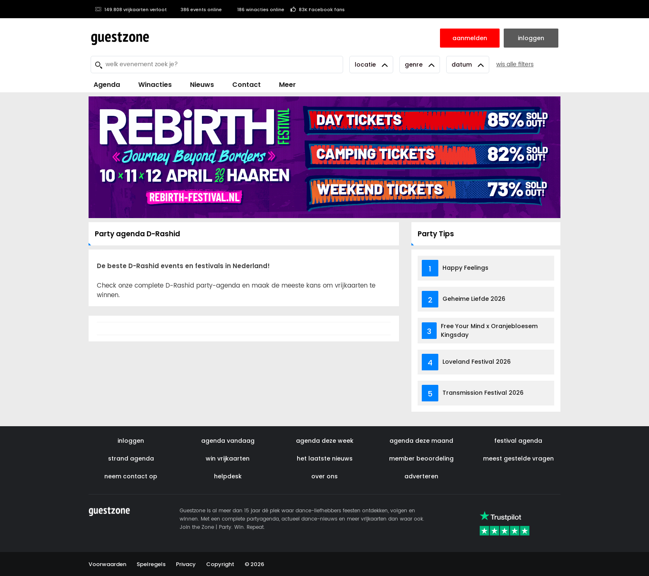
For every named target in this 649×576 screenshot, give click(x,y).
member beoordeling (421, 458)
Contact (246, 84)
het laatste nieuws (325, 458)
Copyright (220, 564)
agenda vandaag (228, 441)
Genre (420, 64)
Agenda (107, 84)
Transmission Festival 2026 (483, 393)
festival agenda (518, 441)
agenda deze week (324, 441)
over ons (324, 476)
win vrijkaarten (228, 458)
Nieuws (202, 84)
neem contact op (130, 476)
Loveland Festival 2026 (476, 362)
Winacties (155, 84)
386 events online (197, 9)
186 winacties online (256, 9)
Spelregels (151, 564)
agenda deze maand (421, 441)
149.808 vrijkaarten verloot (131, 9)
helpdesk (228, 476)
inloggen (131, 441)
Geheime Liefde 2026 (473, 299)
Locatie (371, 64)
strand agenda (131, 458)
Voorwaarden (107, 564)
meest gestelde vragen (518, 458)
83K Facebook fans (318, 9)
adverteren (421, 476)
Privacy (186, 564)
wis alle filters (515, 64)
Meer (287, 84)
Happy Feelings (465, 268)
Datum (468, 64)
